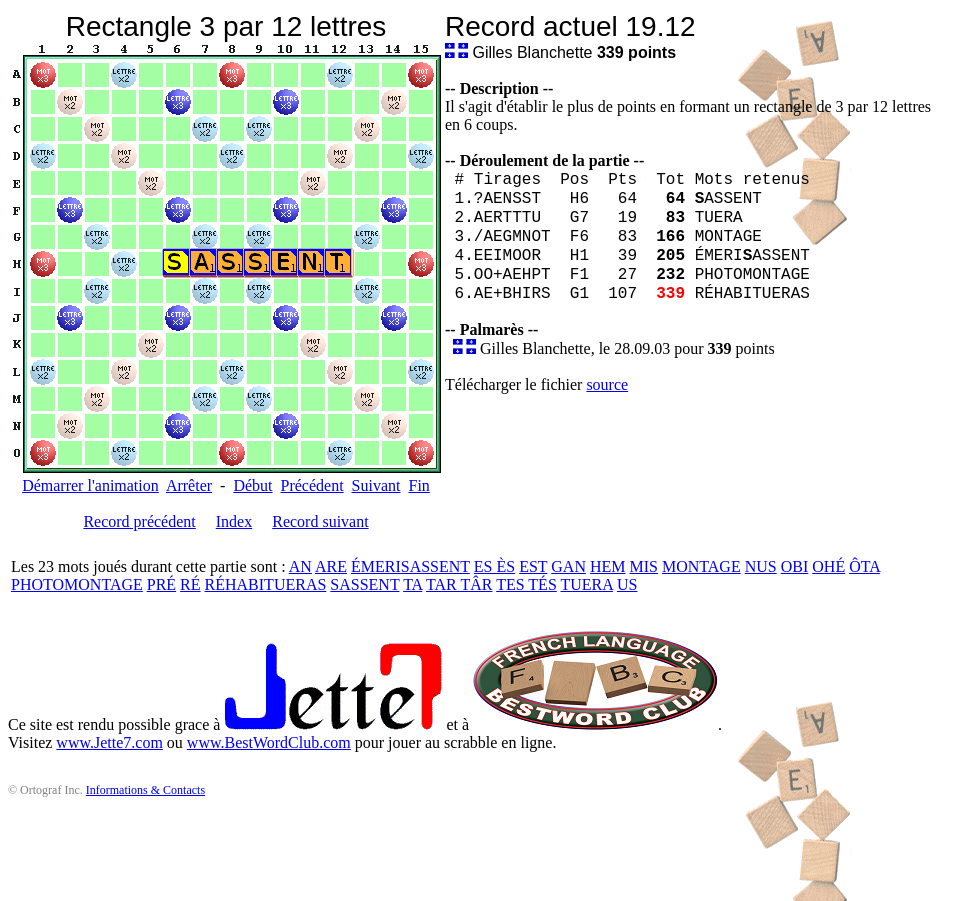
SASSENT (364, 584)
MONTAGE (701, 566)
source (607, 384)
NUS (761, 566)
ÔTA (864, 566)
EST (533, 566)
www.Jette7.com (109, 742)
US (627, 584)
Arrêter (189, 485)
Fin (418, 485)
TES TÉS (526, 584)
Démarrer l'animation (90, 485)
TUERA (587, 584)
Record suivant (320, 521)
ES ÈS (494, 566)
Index (234, 521)
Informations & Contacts (145, 790)
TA (412, 584)
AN (300, 566)
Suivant (376, 485)
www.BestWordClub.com (269, 742)
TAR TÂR (459, 584)
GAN (568, 566)
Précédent (312, 485)
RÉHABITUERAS (266, 584)
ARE (331, 566)
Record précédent (139, 521)
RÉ (190, 584)
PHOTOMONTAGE (77, 584)
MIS (644, 566)
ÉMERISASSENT (410, 566)
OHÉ (828, 566)
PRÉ (161, 584)
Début (252, 485)
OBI (795, 566)
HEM (608, 566)
